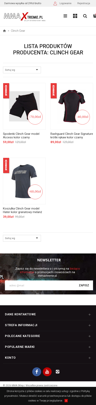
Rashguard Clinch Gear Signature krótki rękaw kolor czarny (71, 135)
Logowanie (62, 4)
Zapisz (84, 285)
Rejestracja (83, 3)
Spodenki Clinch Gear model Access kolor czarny (21, 135)
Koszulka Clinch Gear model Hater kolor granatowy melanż (22, 210)
